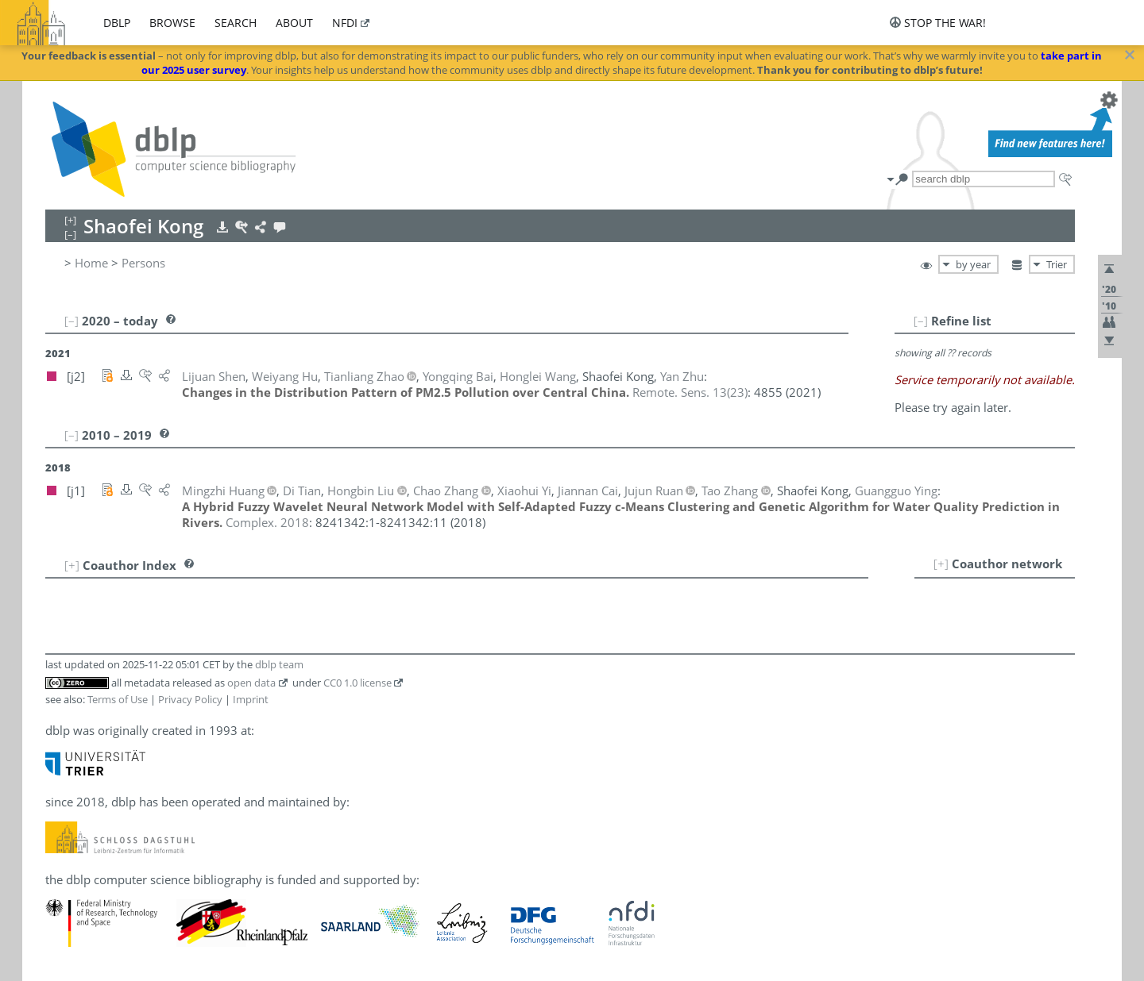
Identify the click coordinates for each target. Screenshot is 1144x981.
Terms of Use (117, 699)
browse (172, 22)
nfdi (345, 22)
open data (251, 682)
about (294, 22)
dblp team (279, 664)
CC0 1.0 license (357, 682)
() (690, 392)
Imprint (251, 699)
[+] (941, 563)
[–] (921, 321)
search (235, 22)
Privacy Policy (190, 699)
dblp (116, 22)
